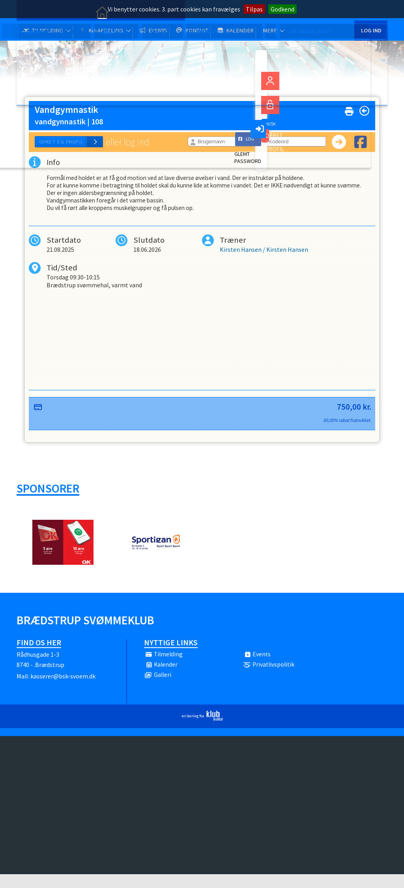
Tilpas (254, 9)
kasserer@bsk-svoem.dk (62, 690)
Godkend (282, 9)
